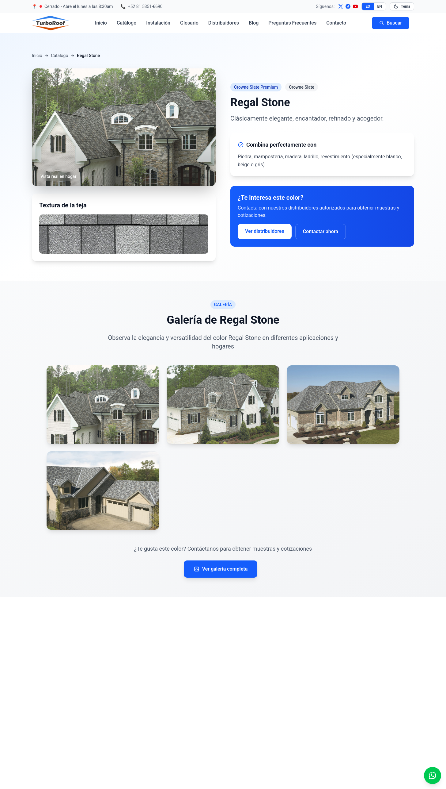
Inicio (101, 23)
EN (379, 6)
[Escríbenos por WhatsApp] (432, 775)
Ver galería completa (221, 569)
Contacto (336, 23)
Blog (254, 23)
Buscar (390, 23)
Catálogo (126, 23)
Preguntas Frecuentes (292, 23)
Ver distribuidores (264, 231)
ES (367, 6)
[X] (340, 6)
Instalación (158, 23)
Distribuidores (223, 23)
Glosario (189, 23)
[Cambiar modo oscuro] (402, 6)
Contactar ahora (320, 231)
